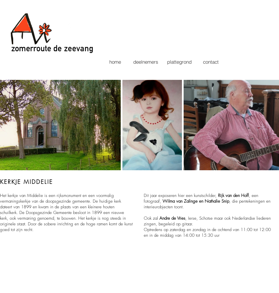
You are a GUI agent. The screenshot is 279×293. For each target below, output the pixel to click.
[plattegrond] (179, 61)
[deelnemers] (145, 61)
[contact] (210, 61)
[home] (115, 61)
